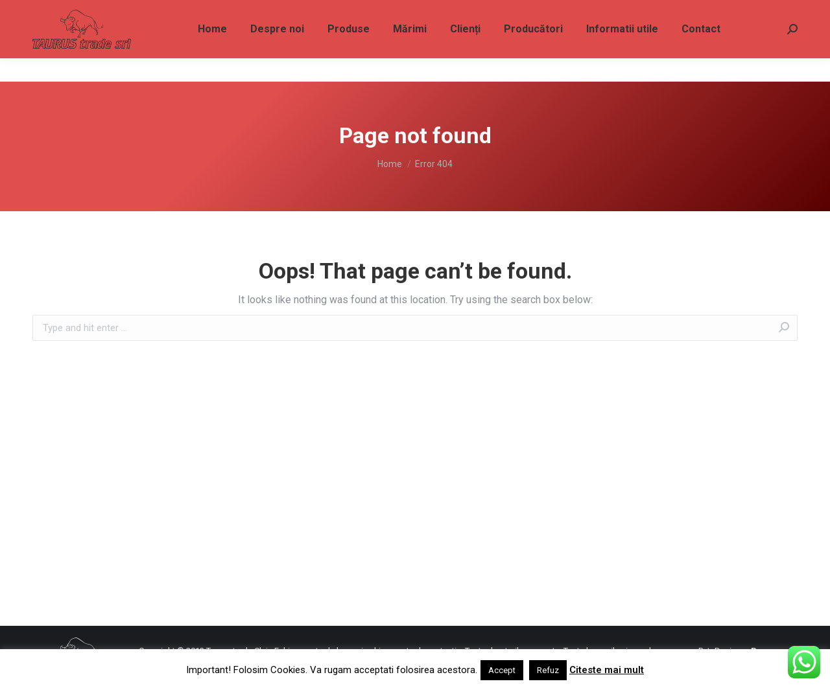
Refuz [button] (548, 670)
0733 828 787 (63, 11)
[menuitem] (212, 52)
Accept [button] (502, 670)
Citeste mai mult (606, 670)
